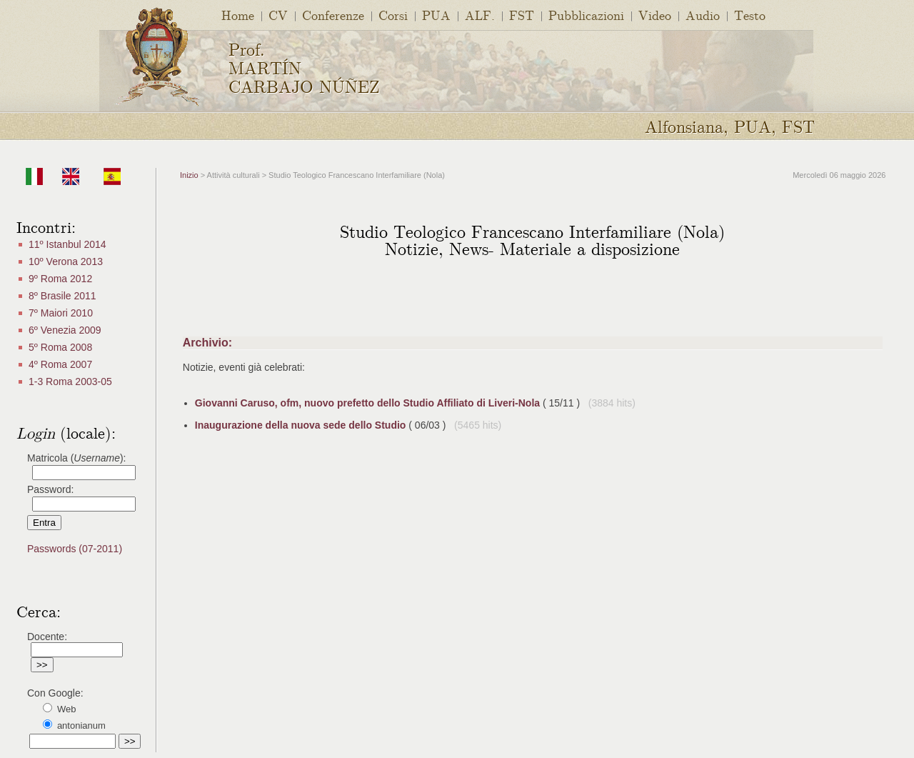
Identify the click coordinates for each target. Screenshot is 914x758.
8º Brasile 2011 (62, 295)
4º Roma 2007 (60, 364)
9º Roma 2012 (60, 278)
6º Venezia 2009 (65, 330)
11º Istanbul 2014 (67, 244)
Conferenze (333, 15)
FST (521, 15)
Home (237, 15)
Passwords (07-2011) (74, 548)
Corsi (393, 15)
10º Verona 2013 (66, 261)
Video (654, 15)
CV (278, 15)
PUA (436, 15)
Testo (749, 15)
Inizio (189, 175)
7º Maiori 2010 (61, 313)
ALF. (480, 15)
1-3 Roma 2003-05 (70, 381)
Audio (703, 15)
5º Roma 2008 (60, 347)
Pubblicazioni (586, 15)
